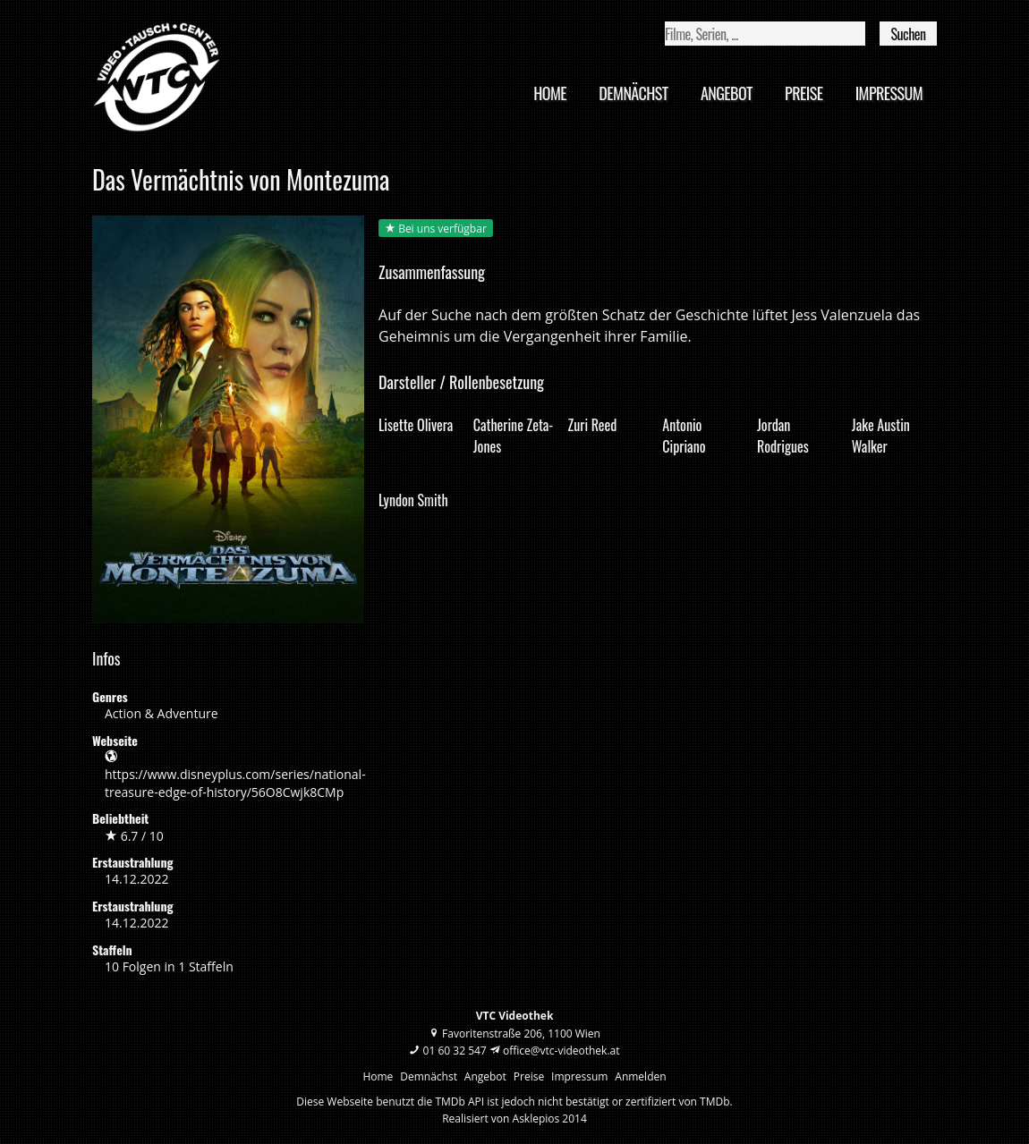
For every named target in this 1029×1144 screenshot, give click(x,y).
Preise (803, 93)
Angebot (727, 93)
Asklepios (536, 1118)
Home (549, 93)
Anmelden (640, 1076)
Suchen (907, 34)
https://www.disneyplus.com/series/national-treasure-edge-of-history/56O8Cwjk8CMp (235, 783)
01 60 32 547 (455, 1050)
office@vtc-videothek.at (561, 1050)
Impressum (889, 93)
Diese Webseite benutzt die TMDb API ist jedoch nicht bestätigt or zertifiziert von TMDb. (514, 1101)
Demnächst (633, 93)
